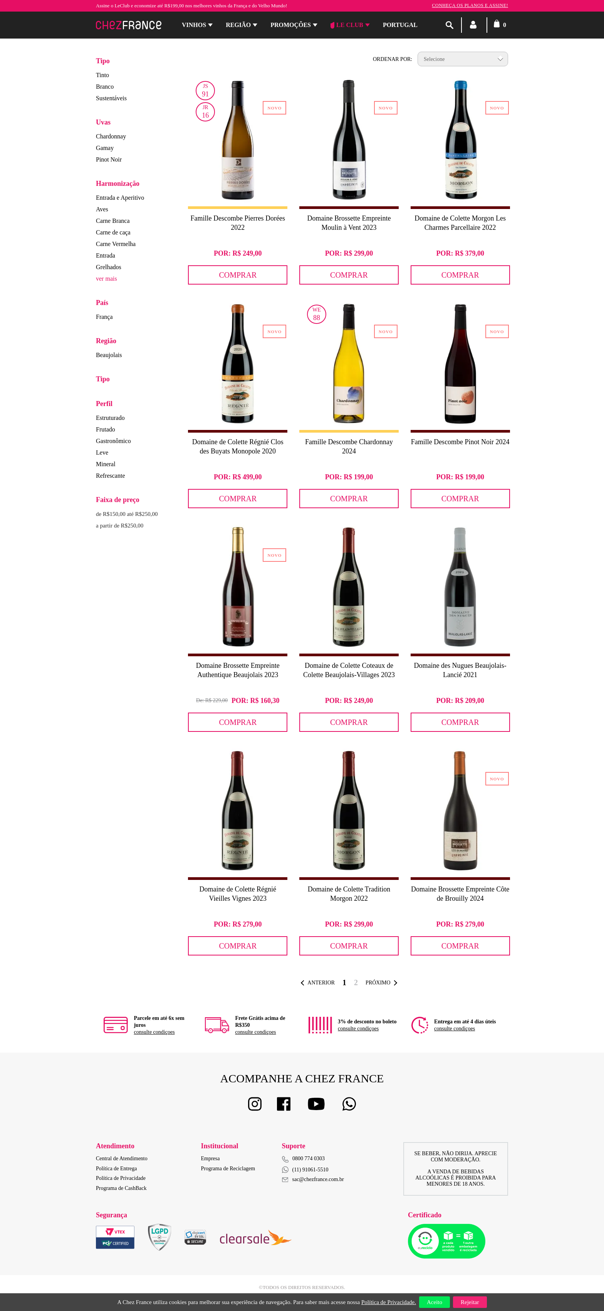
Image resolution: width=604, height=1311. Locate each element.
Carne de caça (113, 232)
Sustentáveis (111, 98)
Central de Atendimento (122, 1158)
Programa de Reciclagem (228, 1168)
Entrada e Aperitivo (120, 197)
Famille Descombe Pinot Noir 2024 (460, 442)
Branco (105, 86)
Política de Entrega (116, 1168)
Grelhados (108, 267)
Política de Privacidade (121, 1178)
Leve (102, 452)
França (104, 316)
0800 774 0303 (308, 1158)
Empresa (210, 1158)
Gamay (105, 148)
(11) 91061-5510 (305, 1169)
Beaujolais (109, 355)
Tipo (103, 61)
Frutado (105, 429)
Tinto (102, 75)
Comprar (238, 275)
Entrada (105, 255)
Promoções (290, 25)
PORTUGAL (400, 25)
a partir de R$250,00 (119, 525)
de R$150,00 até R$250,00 (127, 514)
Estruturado (110, 418)
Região (238, 25)
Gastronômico (113, 441)
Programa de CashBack (121, 1188)
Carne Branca (113, 220)
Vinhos (194, 25)
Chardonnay (111, 136)
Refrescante (110, 475)
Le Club (347, 25)
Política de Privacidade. (388, 1302)
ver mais (106, 278)
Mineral (106, 464)
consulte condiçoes (154, 1032)
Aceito (434, 1302)
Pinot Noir (109, 159)
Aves (102, 209)
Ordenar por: (392, 59)
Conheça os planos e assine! (470, 5)
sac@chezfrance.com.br (313, 1179)
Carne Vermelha (116, 244)
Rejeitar (470, 1302)
